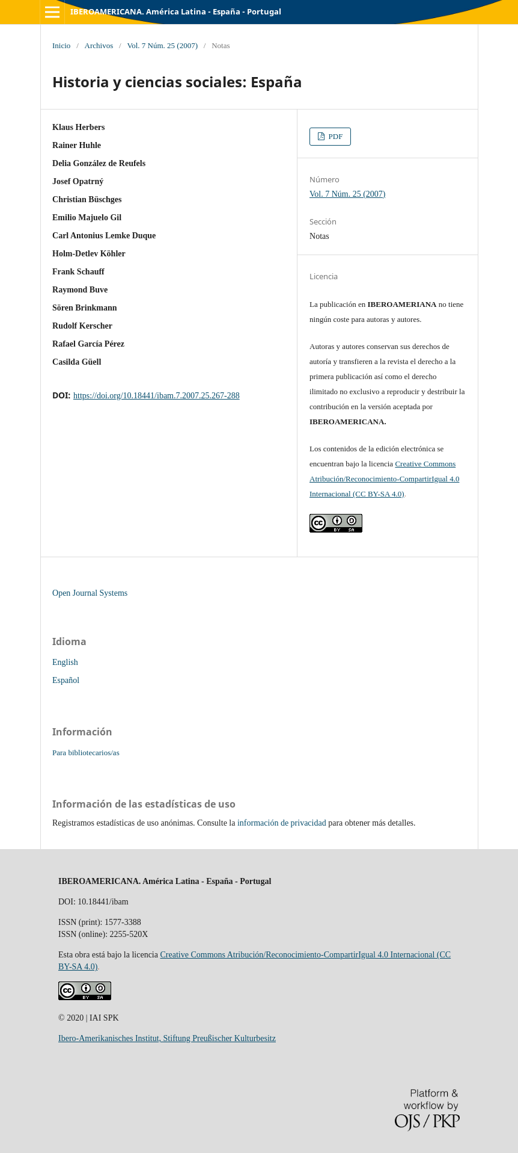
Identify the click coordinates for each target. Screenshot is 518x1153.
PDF (334, 136)
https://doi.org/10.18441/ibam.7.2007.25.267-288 (156, 395)
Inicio (61, 45)
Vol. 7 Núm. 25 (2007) (162, 45)
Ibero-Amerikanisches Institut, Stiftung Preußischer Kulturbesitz (167, 1038)
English (65, 662)
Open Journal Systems (89, 593)
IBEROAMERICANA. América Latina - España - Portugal (175, 11)
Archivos (99, 45)
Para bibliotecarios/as (86, 752)
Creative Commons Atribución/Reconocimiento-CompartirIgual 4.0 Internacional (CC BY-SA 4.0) (384, 478)
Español (65, 680)
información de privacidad (281, 822)
